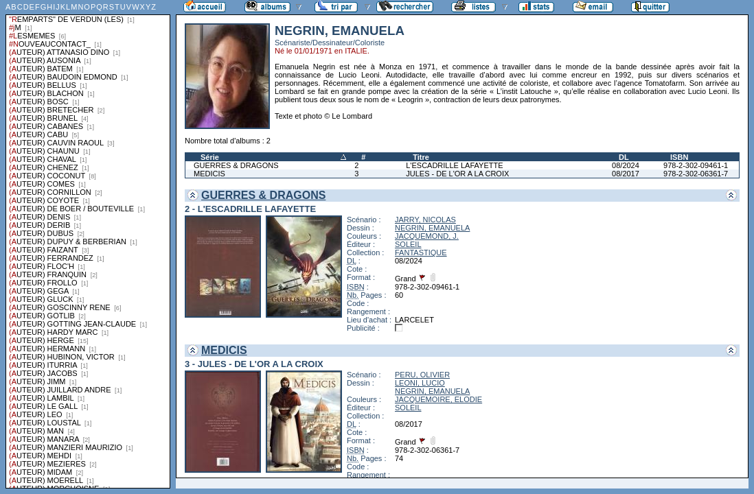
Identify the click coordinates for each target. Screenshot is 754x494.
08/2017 (625, 173)
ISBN (679, 157)
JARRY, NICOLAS (425, 219)
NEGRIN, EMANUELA (432, 228)
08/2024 (625, 165)
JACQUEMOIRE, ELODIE (438, 399)
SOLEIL (408, 244)
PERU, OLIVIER (422, 374)
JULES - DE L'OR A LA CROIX (457, 173)
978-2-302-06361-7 (695, 173)
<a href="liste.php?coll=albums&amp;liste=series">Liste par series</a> (87, 244)
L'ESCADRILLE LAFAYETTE (454, 165)
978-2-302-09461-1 (695, 165)
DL (624, 157)
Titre (421, 157)
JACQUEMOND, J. (427, 236)
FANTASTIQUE (421, 252)
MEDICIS (209, 173)
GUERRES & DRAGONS (236, 165)
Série (210, 157)
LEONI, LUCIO (420, 383)
